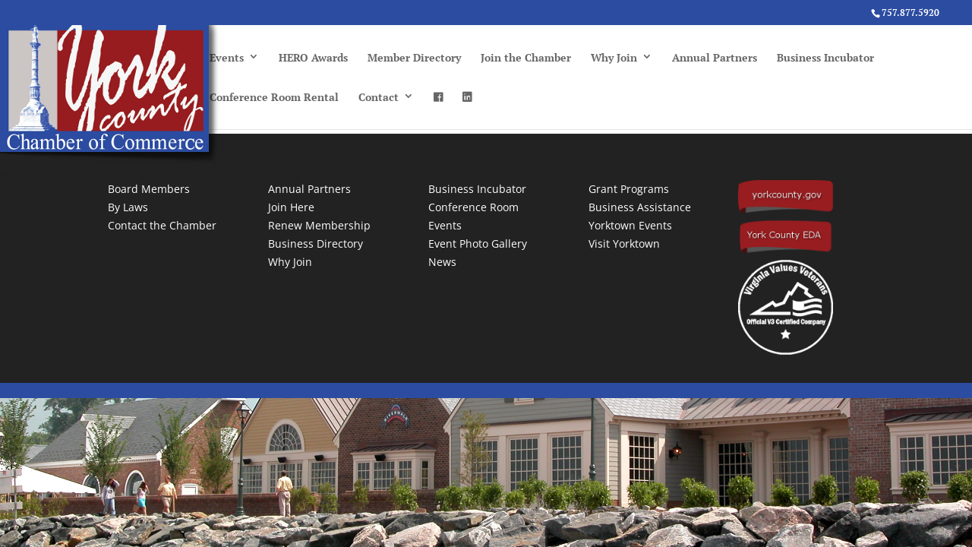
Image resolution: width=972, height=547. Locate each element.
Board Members (149, 189)
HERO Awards (313, 57)
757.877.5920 (910, 12)
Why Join (614, 57)
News (442, 262)
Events (227, 57)
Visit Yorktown (624, 243)
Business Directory (315, 243)
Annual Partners (714, 57)
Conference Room (473, 207)
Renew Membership (319, 225)
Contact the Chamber (162, 225)
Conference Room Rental (274, 97)
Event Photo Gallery (477, 243)
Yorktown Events (630, 225)
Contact (378, 97)
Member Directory (414, 57)
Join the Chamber (526, 57)
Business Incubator (825, 57)
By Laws (128, 207)
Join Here (291, 207)
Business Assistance (640, 207)
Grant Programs (629, 189)
